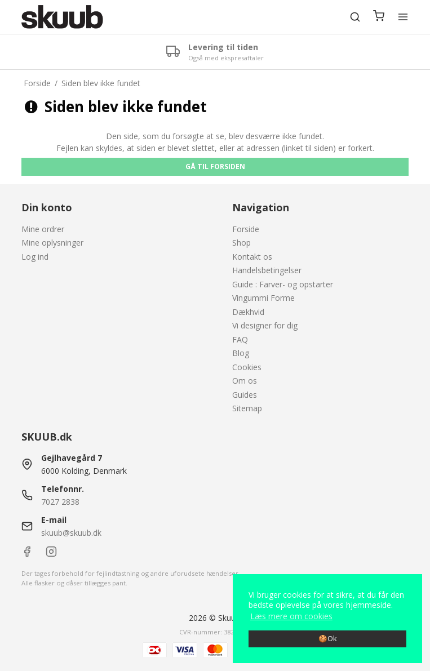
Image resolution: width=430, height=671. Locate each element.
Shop (241, 242)
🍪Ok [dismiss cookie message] (327, 638)
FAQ (240, 339)
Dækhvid (248, 311)
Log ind (34, 256)
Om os (244, 380)
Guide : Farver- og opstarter (282, 284)
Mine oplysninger (52, 242)
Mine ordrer (42, 229)
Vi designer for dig (265, 325)
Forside (245, 229)
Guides (244, 394)
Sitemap (247, 408)
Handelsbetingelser (267, 270)
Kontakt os (252, 256)
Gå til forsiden (215, 166)
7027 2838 (60, 501)
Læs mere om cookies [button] (291, 616)
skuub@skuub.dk (71, 532)
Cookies (246, 367)
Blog (240, 353)
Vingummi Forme (263, 297)
